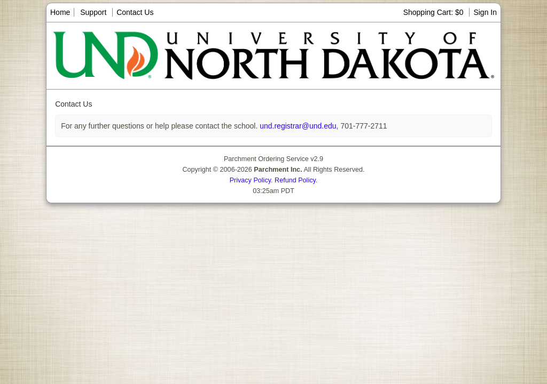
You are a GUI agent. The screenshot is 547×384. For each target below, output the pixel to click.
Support (93, 12)
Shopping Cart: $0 (434, 12)
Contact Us (134, 12)
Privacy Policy (250, 180)
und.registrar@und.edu (296, 126)
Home (60, 12)
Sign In (485, 12)
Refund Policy (295, 180)
